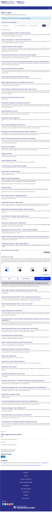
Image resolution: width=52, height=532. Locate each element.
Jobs (5, 10)
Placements (3, 442)
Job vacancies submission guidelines (9, 444)
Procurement (26, 492)
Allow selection (26, 278)
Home (2, 10)
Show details (45, 274)
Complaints (25, 472)
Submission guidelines (25, 18)
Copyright (25, 495)
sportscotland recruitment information (9, 439)
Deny (9, 278)
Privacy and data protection (25, 482)
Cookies (26, 475)
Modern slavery (25, 498)
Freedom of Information (25, 479)
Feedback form (44, 462)
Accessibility (26, 485)
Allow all (42, 278)
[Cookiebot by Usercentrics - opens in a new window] (45, 252)
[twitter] (5, 504)
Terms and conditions (26, 488)
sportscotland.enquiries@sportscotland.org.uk (31, 465)
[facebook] (3, 504)
